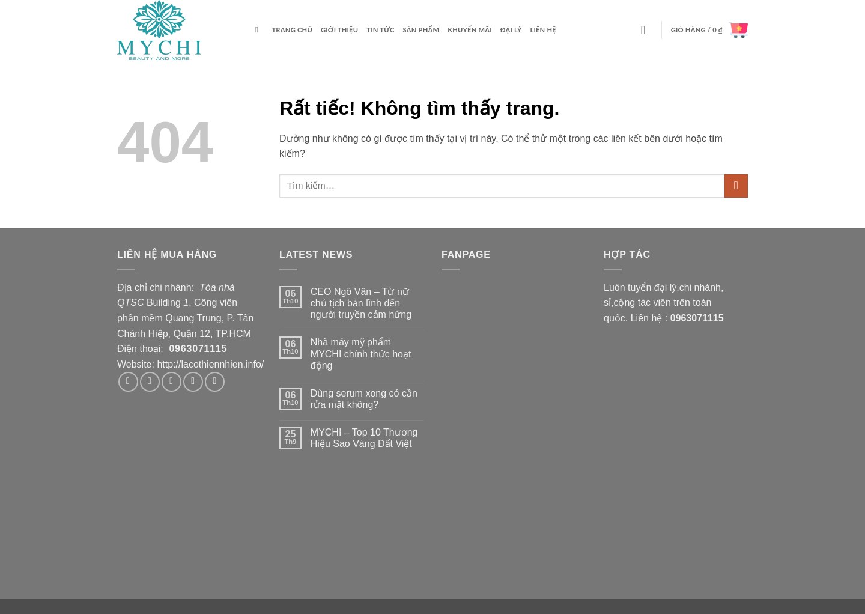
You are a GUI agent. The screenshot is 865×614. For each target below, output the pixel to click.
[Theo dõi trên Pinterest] (215, 382)
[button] (647, 30)
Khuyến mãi (470, 30)
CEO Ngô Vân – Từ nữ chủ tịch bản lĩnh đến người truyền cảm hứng (361, 303)
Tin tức (380, 30)
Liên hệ (543, 30)
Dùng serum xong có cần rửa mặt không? (364, 399)
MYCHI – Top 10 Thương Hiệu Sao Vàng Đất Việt (364, 438)
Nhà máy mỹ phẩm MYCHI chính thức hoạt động (361, 353)
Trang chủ (292, 30)
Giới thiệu (339, 30)
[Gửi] (736, 186)
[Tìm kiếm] (259, 30)
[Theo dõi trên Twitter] (171, 382)
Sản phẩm (421, 30)
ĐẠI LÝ (511, 30)
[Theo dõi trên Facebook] (128, 382)
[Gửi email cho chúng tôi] (193, 382)
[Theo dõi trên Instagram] (150, 382)
